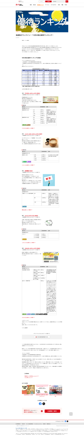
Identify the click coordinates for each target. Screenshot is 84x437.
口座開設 (48, 1)
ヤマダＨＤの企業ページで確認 (27, 128)
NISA (59, 4)
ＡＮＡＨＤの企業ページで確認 (27, 317)
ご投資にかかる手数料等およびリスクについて (22, 425)
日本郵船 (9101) (29, 171)
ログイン (41, 1)
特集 (62, 4)
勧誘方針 (44, 423)
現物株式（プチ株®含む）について (31, 376)
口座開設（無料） (52, 411)
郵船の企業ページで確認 (26, 209)
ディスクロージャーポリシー (38, 423)
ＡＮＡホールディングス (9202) (32, 248)
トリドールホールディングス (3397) (33, 134)
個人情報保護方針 (18, 423)
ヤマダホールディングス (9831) (32, 93)
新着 (31, 4)
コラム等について (28, 377)
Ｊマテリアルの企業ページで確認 (28, 242)
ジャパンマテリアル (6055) (31, 215)
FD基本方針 (23, 423)
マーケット (47, 4)
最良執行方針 (48, 423)
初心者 (34, 4)
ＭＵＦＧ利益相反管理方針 (29, 423)
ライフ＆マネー (53, 4)
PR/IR (66, 4)
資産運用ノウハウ (40, 4)
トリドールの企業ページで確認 (27, 165)
